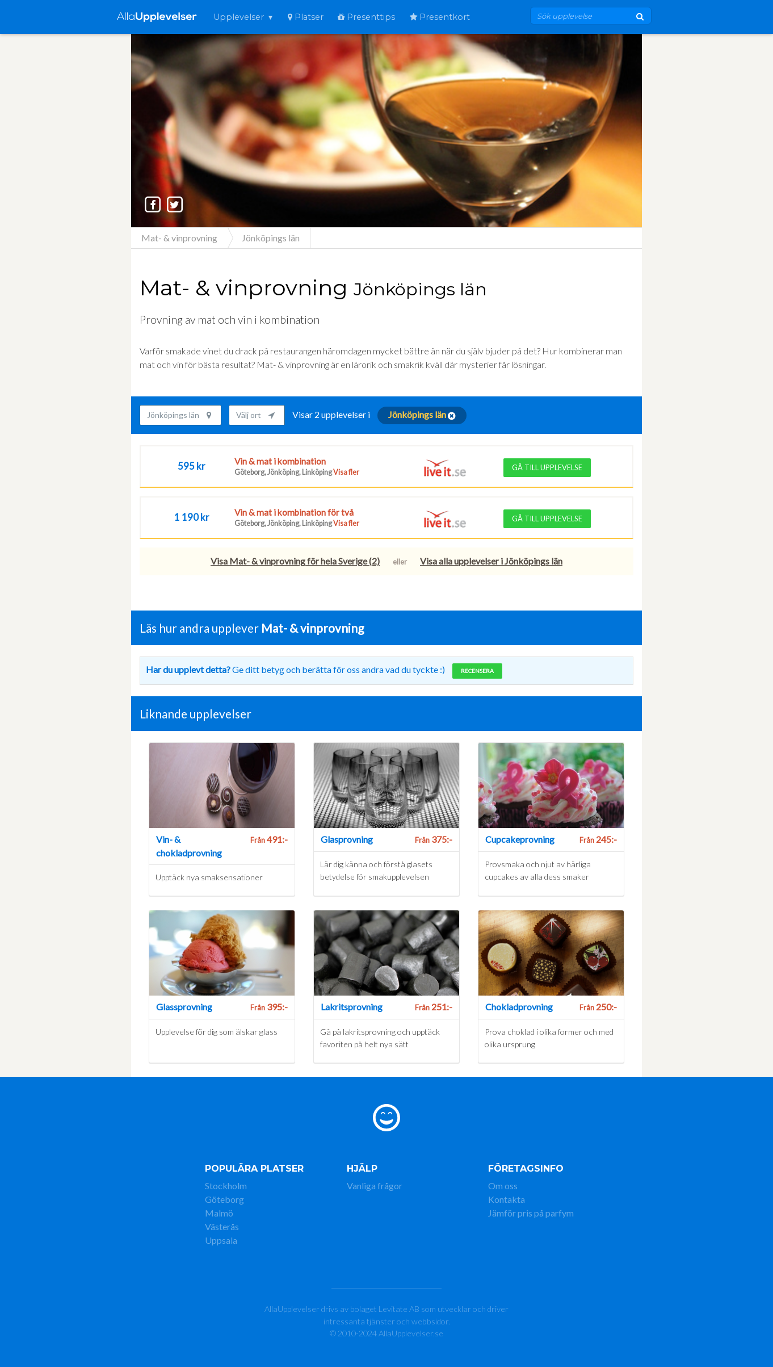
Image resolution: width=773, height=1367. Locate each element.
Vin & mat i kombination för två (294, 512)
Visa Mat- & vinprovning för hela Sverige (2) (295, 560)
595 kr (191, 466)
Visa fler (345, 472)
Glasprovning (347, 839)
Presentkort (440, 17)
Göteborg (224, 1199)
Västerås (222, 1226)
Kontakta (506, 1199)
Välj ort (255, 415)
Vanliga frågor (374, 1185)
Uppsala (221, 1240)
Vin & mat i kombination (280, 461)
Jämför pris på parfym (531, 1212)
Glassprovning (184, 1006)
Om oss (503, 1185)
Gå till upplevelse (547, 467)
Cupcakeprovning (519, 839)
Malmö (219, 1212)
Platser (306, 17)
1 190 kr (191, 517)
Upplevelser (238, 17)
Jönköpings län (179, 415)
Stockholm (226, 1185)
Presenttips (366, 17)
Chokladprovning (519, 1006)
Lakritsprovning (352, 1006)
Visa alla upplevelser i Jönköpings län (491, 560)
